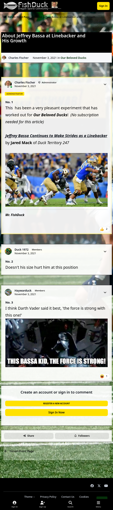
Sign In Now (56, 412)
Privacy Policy (48, 496)
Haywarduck (23, 290)
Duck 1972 (21, 249)
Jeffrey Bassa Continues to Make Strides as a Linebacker (56, 135)
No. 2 (9, 261)
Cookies (84, 496)
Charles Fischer (18, 57)
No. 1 (9, 102)
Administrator (48, 82)
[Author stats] (105, 84)
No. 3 (9, 302)
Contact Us (67, 496)
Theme (29, 496)
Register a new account (56, 403)
